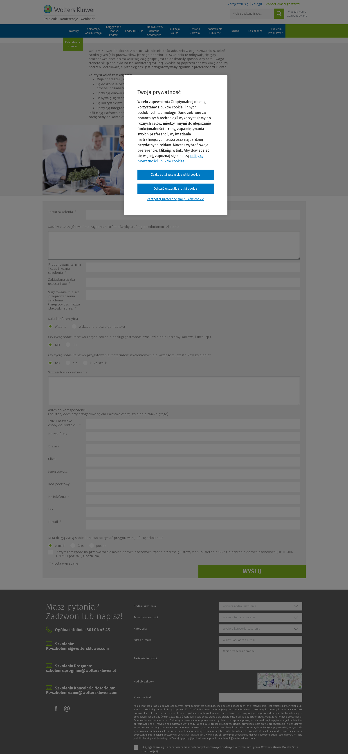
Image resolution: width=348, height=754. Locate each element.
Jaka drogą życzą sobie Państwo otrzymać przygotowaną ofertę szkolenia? (105, 538)
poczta (101, 546)
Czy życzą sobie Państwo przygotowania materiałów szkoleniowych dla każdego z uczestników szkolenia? (129, 355)
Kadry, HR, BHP (134, 31)
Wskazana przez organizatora (102, 327)
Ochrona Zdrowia (194, 31)
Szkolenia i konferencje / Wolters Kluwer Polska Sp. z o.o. (70, 13)
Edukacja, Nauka (174, 31)
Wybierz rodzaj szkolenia (239, 606)
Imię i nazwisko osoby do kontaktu (64, 423)
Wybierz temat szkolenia (239, 617)
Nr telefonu (58, 497)
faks (80, 546)
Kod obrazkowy (144, 681)
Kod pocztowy (59, 484)
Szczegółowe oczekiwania (68, 372)
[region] (175, 145)
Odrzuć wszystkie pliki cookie (176, 189)
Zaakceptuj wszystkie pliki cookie (175, 175)
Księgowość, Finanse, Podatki (113, 31)
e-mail (60, 546)
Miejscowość (57, 471)
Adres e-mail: (142, 640)
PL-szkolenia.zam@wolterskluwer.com (81, 692)
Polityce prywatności (192, 734)
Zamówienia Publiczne (215, 31)
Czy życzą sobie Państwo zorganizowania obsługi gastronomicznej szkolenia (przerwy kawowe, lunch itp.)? (130, 337)
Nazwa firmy (57, 434)
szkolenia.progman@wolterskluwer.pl (81, 670)
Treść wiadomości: (145, 658)
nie (74, 345)
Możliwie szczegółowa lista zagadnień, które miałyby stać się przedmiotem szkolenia (114, 227)
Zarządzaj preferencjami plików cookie (175, 199)
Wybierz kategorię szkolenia (241, 628)
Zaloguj (257, 4)
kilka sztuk (98, 363)
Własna (60, 327)
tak (57, 345)
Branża (53, 446)
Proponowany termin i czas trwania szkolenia (64, 269)
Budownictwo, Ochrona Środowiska (154, 31)
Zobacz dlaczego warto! (283, 4)
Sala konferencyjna (63, 319)
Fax (50, 509)
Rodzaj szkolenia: (145, 606)
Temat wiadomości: (146, 617)
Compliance (255, 31)
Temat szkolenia (62, 212)
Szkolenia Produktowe (275, 31)
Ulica (52, 459)
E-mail (54, 522)
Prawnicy (73, 31)
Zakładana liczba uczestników (61, 282)
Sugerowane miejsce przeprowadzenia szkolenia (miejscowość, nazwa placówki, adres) (64, 300)
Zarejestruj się (238, 4)
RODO (235, 31)
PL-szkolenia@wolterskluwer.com (77, 648)
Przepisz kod (142, 697)
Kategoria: (140, 628)
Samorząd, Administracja (93, 31)
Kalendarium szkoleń (73, 44)
